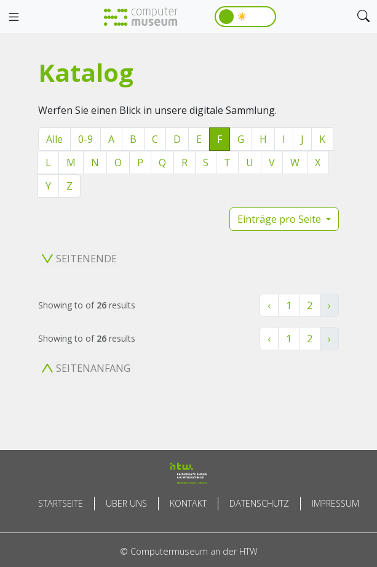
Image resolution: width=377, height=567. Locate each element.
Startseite (60, 503)
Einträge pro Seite (280, 219)
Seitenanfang (86, 368)
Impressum (335, 503)
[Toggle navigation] (13, 17)
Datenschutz (259, 503)
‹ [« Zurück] (269, 305)
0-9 (85, 139)
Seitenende (79, 258)
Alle (54, 139)
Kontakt (188, 503)
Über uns (126, 503)
